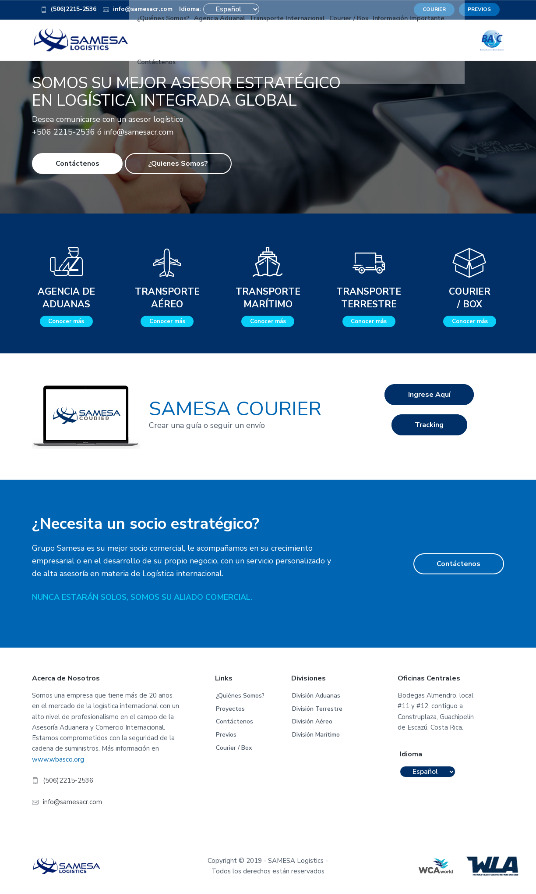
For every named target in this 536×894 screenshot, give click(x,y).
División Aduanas (316, 693)
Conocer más (66, 319)
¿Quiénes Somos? (240, 693)
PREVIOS (479, 9)
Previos (226, 732)
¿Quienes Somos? (178, 161)
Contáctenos (77, 161)
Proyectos (230, 706)
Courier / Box (234, 745)
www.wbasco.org (58, 756)
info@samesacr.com (72, 799)
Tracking (429, 430)
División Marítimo (316, 732)
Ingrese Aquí (429, 396)
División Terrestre (317, 706)
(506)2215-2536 (68, 10)
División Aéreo (312, 719)
